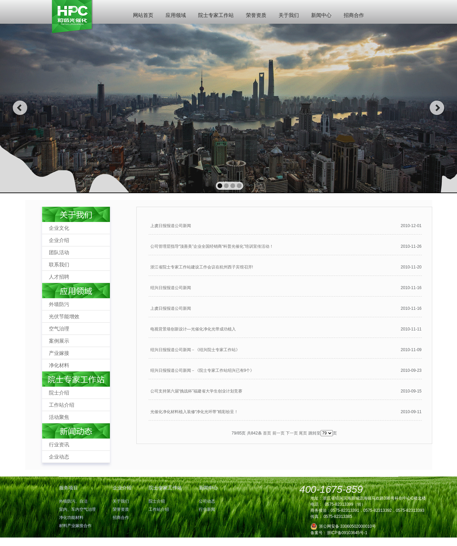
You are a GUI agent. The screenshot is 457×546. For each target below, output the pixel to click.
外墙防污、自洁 (73, 501)
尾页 (303, 433)
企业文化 (59, 228)
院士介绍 (59, 393)
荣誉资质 (256, 15)
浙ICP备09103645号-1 (347, 532)
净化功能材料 (71, 517)
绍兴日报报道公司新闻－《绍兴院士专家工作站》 (195, 349)
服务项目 (68, 487)
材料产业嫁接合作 (75, 525)
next (437, 108)
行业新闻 (207, 509)
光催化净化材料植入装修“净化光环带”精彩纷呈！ (194, 411)
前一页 (278, 433)
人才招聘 (59, 277)
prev (20, 108)
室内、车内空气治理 (77, 509)
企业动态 (59, 457)
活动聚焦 (59, 417)
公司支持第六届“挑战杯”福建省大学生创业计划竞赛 (196, 391)
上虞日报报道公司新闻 (170, 225)
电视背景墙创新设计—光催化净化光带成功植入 (193, 329)
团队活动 (59, 252)
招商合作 (354, 15)
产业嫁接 (59, 353)
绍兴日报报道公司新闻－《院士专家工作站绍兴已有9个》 (202, 370)
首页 (267, 433)
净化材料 (59, 365)
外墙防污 (59, 304)
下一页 (292, 433)
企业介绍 (59, 240)
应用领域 (176, 15)
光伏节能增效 (64, 316)
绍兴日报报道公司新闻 (170, 287)
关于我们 (289, 15)
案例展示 (59, 341)
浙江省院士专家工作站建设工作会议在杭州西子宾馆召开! (201, 267)
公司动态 (207, 501)
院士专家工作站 (216, 15)
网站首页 (143, 15)
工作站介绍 (61, 405)
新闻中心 (321, 15)
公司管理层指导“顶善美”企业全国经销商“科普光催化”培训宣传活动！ (212, 246)
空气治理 (59, 328)
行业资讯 (59, 444)
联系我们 (59, 264)
